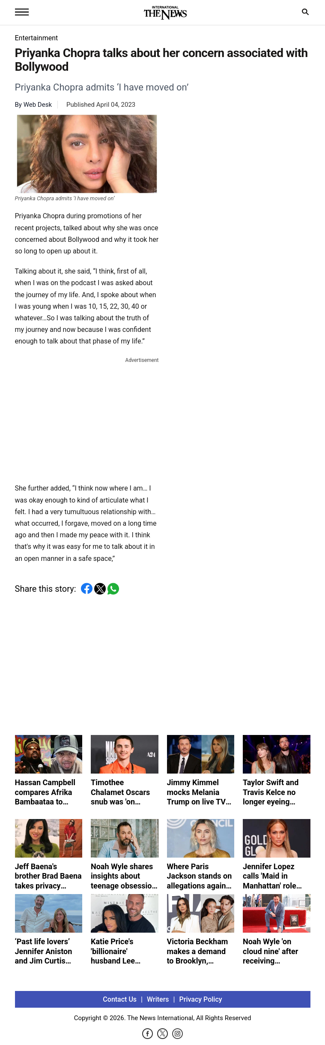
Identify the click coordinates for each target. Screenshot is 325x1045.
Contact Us (120, 999)
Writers (158, 999)
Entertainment (36, 38)
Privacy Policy (200, 999)
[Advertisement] (87, 418)
